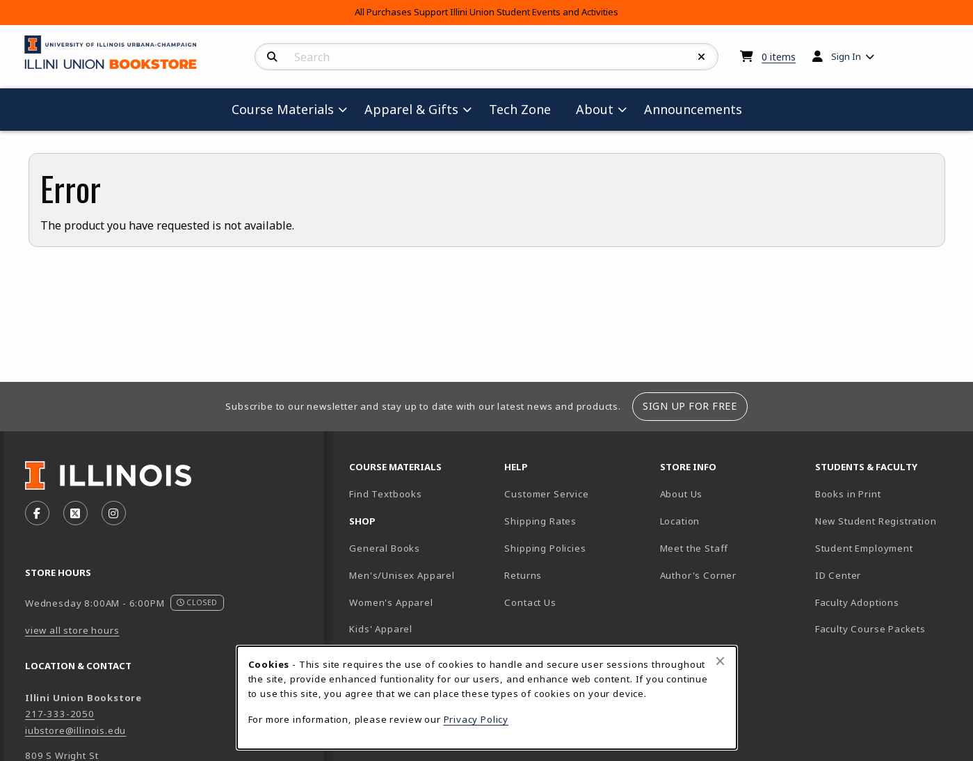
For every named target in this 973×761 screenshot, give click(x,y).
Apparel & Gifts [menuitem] (411, 109)
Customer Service (546, 494)
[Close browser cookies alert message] (720, 661)
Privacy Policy (476, 719)
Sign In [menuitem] (846, 56)
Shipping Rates (540, 521)
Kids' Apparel (380, 629)
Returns (523, 575)
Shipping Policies (545, 548)
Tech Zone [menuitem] (525, 109)
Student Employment (887, 547)
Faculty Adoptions (857, 602)
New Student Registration (876, 521)
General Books (384, 548)
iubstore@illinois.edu (75, 730)
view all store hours (72, 630)
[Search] (272, 57)
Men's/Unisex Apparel (402, 575)
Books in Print (887, 493)
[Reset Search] (701, 57)
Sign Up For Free (690, 405)
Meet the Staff (694, 548)
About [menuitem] (594, 109)
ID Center (886, 575)
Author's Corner (698, 575)
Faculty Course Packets (870, 629)
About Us (681, 494)
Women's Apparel (391, 602)
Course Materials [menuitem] (283, 109)
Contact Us (530, 602)
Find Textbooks (385, 494)
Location (680, 521)
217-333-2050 (60, 713)
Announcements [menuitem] (693, 109)
